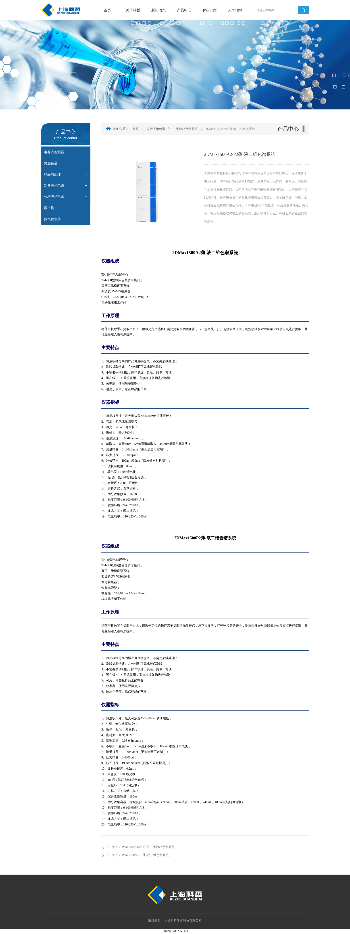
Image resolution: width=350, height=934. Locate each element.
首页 (136, 129)
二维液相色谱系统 (185, 129)
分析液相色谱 (155, 129)
